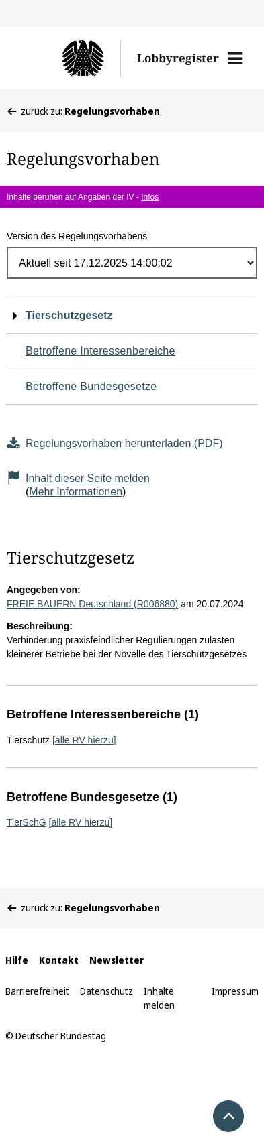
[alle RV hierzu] (84, 740)
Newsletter (116, 960)
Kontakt (59, 960)
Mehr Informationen (75, 491)
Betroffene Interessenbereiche (100, 351)
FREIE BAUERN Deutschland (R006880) (92, 603)
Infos (150, 197)
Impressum (235, 991)
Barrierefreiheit (37, 991)
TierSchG (26, 822)
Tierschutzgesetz (69, 315)
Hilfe (16, 960)
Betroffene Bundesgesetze (91, 386)
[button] (235, 58)
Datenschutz (106, 991)
